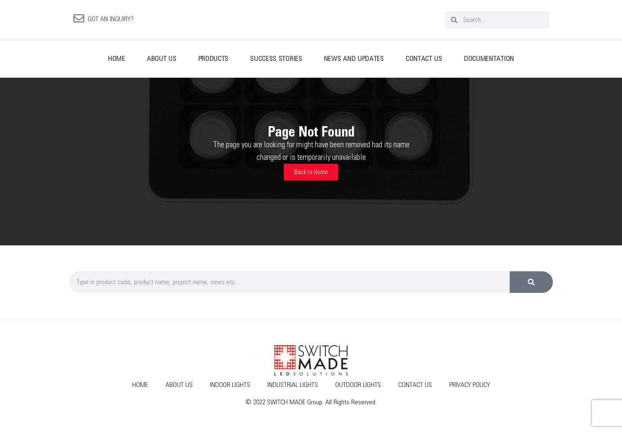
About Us (162, 62)
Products (213, 62)
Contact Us (424, 62)
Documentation (489, 62)
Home (116, 62)
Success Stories (276, 62)
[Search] (531, 285)
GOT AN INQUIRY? (110, 20)
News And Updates (354, 62)
